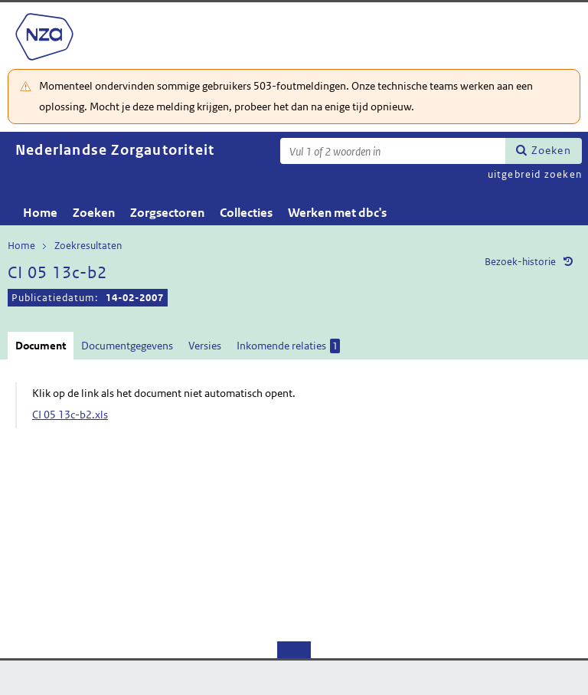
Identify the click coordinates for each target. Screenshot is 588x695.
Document (40, 345)
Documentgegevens (127, 345)
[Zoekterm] (392, 151)
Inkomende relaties (288, 346)
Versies (204, 345)
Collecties (246, 213)
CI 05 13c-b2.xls (70, 414)
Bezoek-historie (520, 261)
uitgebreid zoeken (535, 174)
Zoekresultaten (88, 245)
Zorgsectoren (167, 213)
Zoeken (551, 150)
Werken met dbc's (337, 213)
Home (40, 213)
